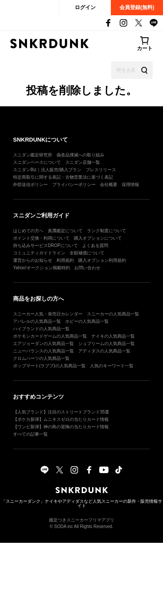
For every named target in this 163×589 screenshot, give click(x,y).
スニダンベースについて (37, 162)
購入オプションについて (98, 238)
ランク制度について (106, 230)
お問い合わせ (87, 267)
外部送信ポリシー (30, 184)
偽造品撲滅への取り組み (80, 154)
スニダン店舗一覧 (82, 162)
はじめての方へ (28, 230)
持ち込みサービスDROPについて (45, 245)
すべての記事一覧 (30, 434)
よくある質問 (95, 245)
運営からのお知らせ (32, 260)
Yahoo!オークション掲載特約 (41, 267)
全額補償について (87, 252)
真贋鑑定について (65, 230)
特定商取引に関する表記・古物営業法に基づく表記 (63, 177)
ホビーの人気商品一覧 (87, 321)
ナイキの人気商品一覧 (113, 336)
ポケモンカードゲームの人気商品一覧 (50, 336)
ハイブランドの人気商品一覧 (41, 328)
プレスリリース (101, 169)
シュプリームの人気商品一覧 (106, 343)
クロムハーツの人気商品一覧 (41, 358)
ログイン (85, 7)
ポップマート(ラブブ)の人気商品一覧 (49, 365)
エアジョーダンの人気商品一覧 (43, 343)
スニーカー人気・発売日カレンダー (48, 313)
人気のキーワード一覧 (111, 365)
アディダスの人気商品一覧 (104, 351)
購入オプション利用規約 (102, 260)
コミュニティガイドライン (39, 252)
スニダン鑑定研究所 (32, 154)
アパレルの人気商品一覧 (37, 321)
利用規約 (65, 260)
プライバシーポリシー (74, 184)
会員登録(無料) (137, 7)
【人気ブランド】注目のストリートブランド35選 (61, 412)
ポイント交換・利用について (41, 238)
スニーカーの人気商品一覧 (113, 313)
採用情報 (130, 184)
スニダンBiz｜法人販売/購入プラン (47, 169)
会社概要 (108, 184)
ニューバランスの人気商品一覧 (43, 351)
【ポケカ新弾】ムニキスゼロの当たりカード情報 (61, 419)
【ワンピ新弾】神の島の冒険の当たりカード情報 (61, 426)
